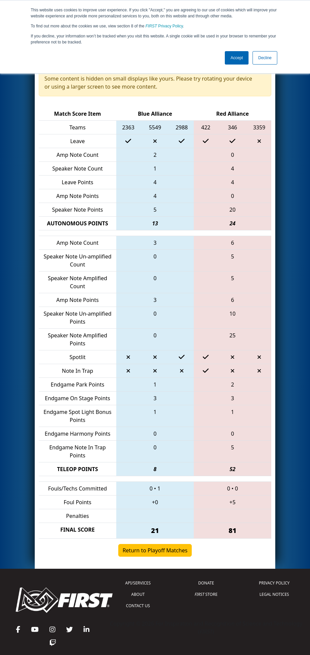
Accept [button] (236, 58)
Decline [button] (265, 58)
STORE (206, 594)
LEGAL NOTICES (274, 594)
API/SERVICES (138, 583)
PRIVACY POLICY (274, 583)
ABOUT (138, 594)
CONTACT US (138, 606)
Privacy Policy (164, 26)
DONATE (206, 583)
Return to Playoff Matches (155, 550)
